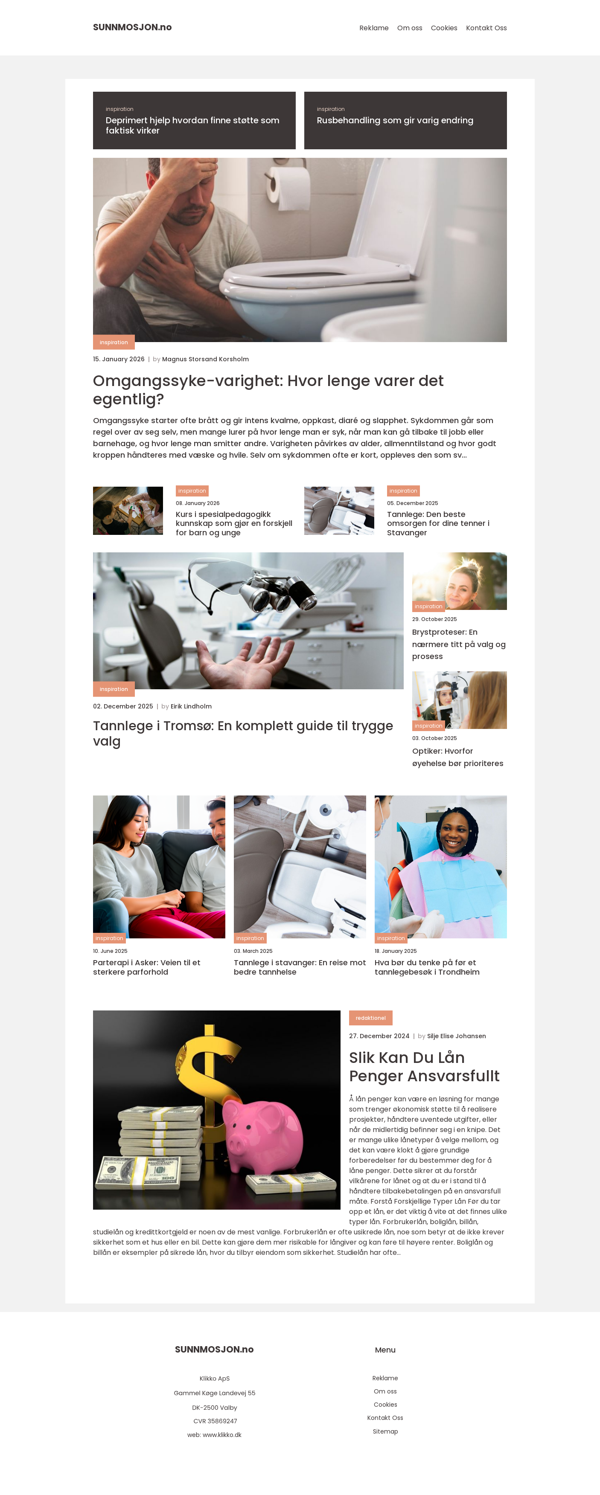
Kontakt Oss (486, 28)
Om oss (409, 28)
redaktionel (371, 1018)
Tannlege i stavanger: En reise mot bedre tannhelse (300, 967)
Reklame (374, 28)
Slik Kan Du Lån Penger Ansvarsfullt (424, 1067)
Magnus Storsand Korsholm (205, 359)
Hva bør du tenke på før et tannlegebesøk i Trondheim (427, 967)
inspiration (120, 109)
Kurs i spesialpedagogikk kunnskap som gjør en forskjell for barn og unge (234, 523)
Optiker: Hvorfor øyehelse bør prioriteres (458, 757)
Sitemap (385, 1431)
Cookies (444, 28)
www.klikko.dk (222, 1435)
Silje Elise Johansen (456, 1036)
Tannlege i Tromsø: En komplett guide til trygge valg (243, 733)
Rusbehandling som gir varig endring (395, 120)
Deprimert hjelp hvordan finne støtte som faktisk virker (193, 125)
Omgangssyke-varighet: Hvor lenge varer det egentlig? (268, 390)
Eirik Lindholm (191, 706)
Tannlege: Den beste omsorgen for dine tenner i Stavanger (438, 523)
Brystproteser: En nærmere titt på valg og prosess (459, 644)
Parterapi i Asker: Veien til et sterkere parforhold (147, 967)
